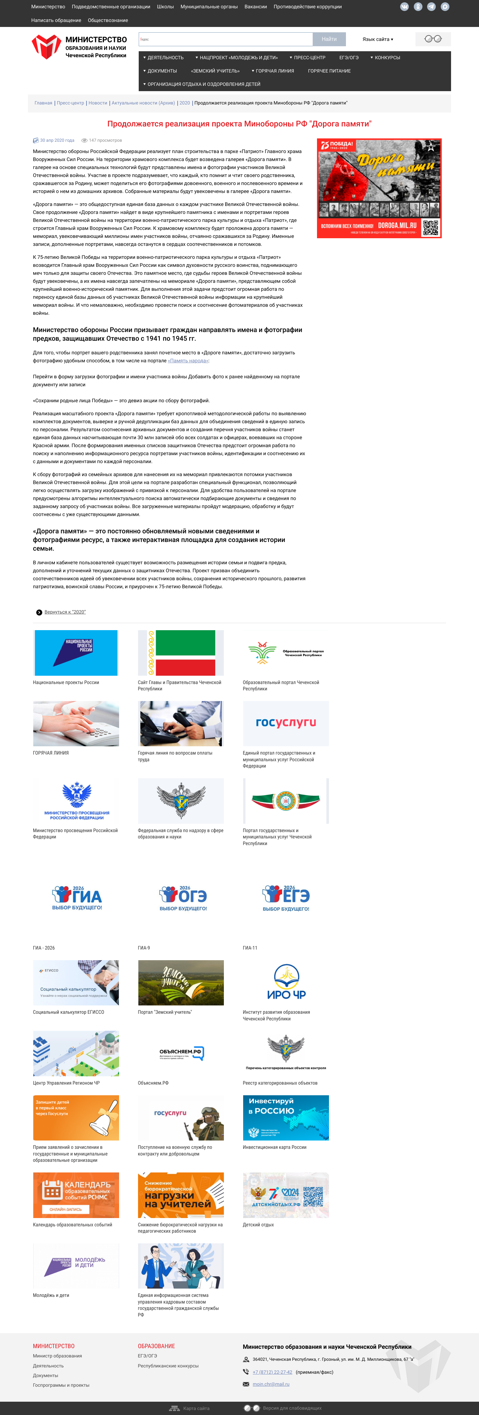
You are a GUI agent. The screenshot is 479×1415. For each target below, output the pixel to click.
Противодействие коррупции (308, 7)
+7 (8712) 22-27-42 (272, 1372)
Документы (162, 71)
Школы (165, 7)
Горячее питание (329, 71)
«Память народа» (188, 361)
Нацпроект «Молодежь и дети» (239, 58)
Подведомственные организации (111, 7)
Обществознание (108, 20)
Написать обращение (56, 20)
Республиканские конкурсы (168, 1366)
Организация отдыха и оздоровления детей (204, 84)
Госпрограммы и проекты (61, 1385)
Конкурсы (387, 58)
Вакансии (255, 7)
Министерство (48, 7)
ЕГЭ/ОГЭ (349, 58)
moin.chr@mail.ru (271, 1384)
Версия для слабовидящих (292, 1408)
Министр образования (57, 1356)
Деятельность (166, 58)
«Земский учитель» (215, 71)
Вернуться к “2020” (65, 612)
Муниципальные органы (209, 7)
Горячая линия (275, 71)
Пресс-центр (309, 58)
